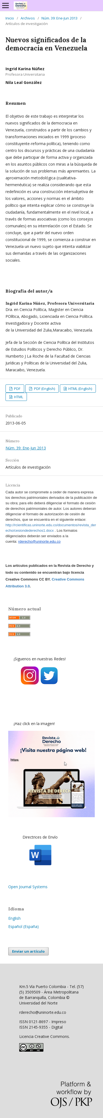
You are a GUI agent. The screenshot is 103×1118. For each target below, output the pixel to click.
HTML (18, 396)
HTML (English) (80, 388)
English (14, 918)
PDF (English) (44, 388)
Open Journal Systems (28, 886)
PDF (16, 388)
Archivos (28, 18)
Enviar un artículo (28, 951)
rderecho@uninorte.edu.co (39, 541)
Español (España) (23, 926)
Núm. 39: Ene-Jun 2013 (59, 18)
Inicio (9, 18)
